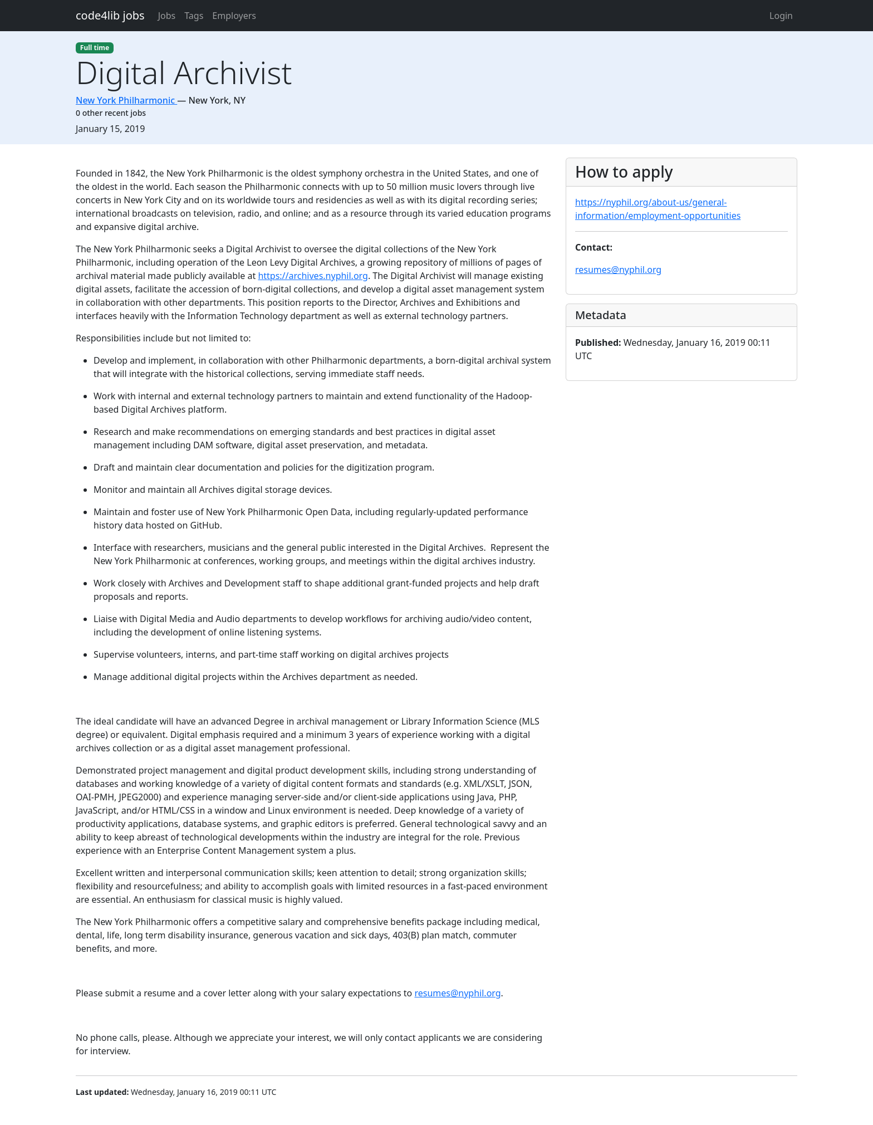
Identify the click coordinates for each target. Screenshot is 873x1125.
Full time (94, 47)
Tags (193, 15)
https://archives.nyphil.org (313, 276)
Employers (234, 15)
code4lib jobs (110, 15)
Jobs (167, 15)
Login (781, 15)
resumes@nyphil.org (457, 993)
